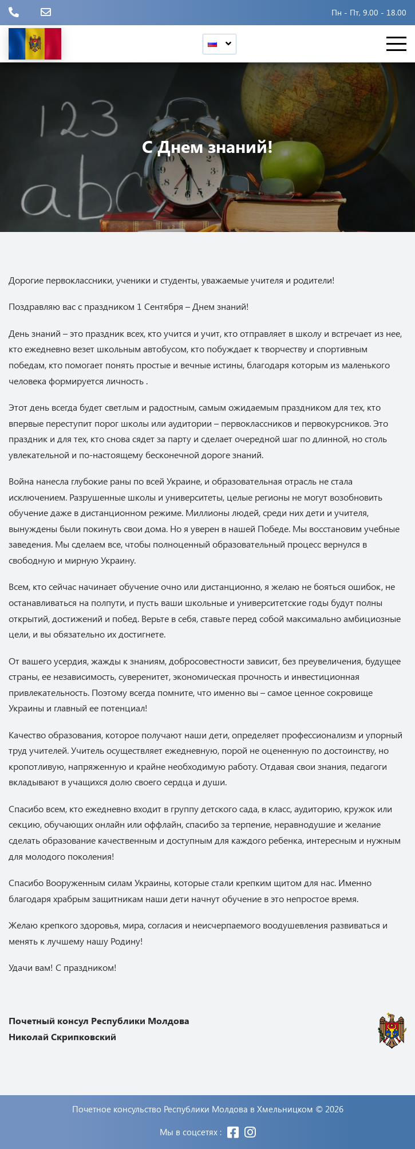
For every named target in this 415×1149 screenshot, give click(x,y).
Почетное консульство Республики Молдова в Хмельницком (192, 1109)
